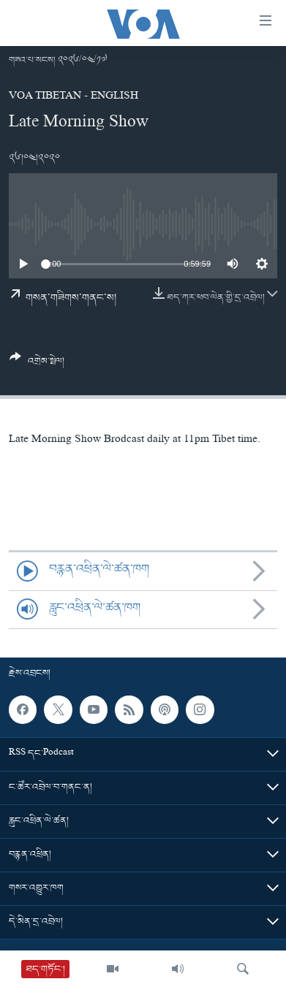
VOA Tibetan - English (73, 97)
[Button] (37, 364)
